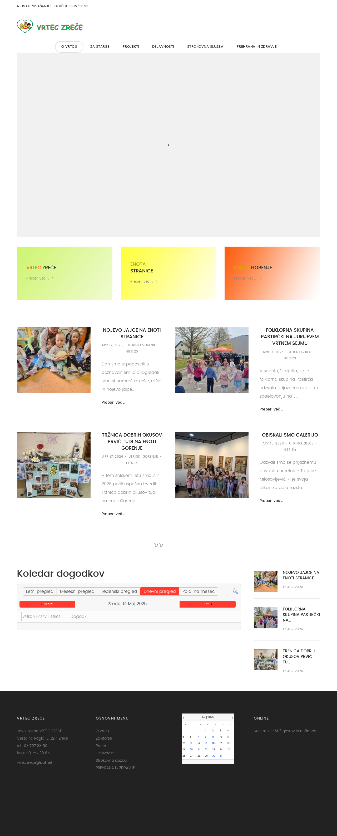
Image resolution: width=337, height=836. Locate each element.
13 (191, 743)
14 (198, 743)
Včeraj (48, 604)
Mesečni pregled (77, 591)
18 (228, 743)
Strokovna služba (205, 46)
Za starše (99, 46)
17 (221, 743)
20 (191, 750)
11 (228, 737)
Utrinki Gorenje (143, 456)
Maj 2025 (208, 717)
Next (161, 545)
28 (198, 756)
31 (221, 756)
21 (198, 750)
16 (213, 743)
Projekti (131, 46)
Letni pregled (39, 591)
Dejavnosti (163, 46)
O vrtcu (69, 46)
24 (221, 750)
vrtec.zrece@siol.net (34, 763)
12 (183, 743)
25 (228, 750)
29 (206, 756)
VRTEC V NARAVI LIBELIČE (41, 616)
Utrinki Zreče (301, 352)
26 (183, 756)
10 (221, 737)
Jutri (206, 604)
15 (206, 743)
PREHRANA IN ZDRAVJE (257, 46)
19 (183, 750)
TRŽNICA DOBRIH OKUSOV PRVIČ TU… (299, 656)
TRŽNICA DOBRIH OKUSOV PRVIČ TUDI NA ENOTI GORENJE (132, 442)
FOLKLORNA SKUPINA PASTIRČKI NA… (301, 614)
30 (213, 756)
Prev (156, 545)
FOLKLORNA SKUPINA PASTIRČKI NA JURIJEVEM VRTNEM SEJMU (290, 337)
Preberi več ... (37, 278)
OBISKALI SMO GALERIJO (290, 435)
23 (213, 750)
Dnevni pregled (160, 591)
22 (206, 750)
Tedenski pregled (119, 591)
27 (191, 756)
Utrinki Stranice (143, 345)
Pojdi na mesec (198, 591)
